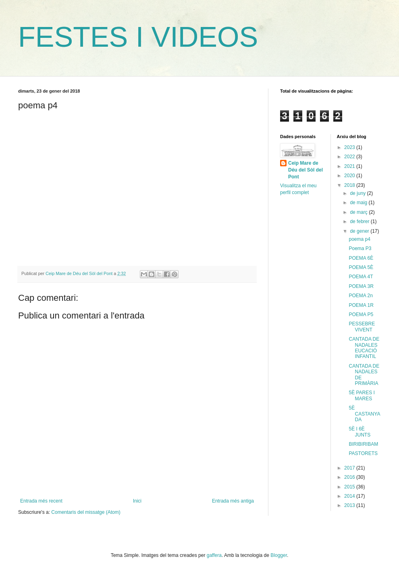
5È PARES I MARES (361, 395)
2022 (350, 156)
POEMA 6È (361, 258)
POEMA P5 (361, 314)
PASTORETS (363, 453)
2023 (350, 147)
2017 (350, 468)
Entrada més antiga (233, 501)
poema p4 (359, 239)
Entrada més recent (41, 501)
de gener (360, 231)
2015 (350, 487)
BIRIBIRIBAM (363, 444)
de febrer (360, 221)
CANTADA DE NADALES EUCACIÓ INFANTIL (364, 347)
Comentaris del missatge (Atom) (85, 512)
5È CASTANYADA (364, 413)
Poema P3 (360, 248)
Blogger (278, 555)
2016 (350, 477)
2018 (350, 185)
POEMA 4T (361, 276)
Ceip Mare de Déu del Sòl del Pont (305, 170)
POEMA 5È (361, 267)
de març (359, 212)
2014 (350, 496)
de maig (359, 202)
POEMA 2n (360, 295)
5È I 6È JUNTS (359, 431)
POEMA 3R (361, 286)
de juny (358, 193)
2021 (350, 166)
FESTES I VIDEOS (138, 37)
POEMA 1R (361, 305)
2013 (350, 505)
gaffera (214, 555)
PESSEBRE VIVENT (362, 326)
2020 (350, 175)
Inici (137, 501)
